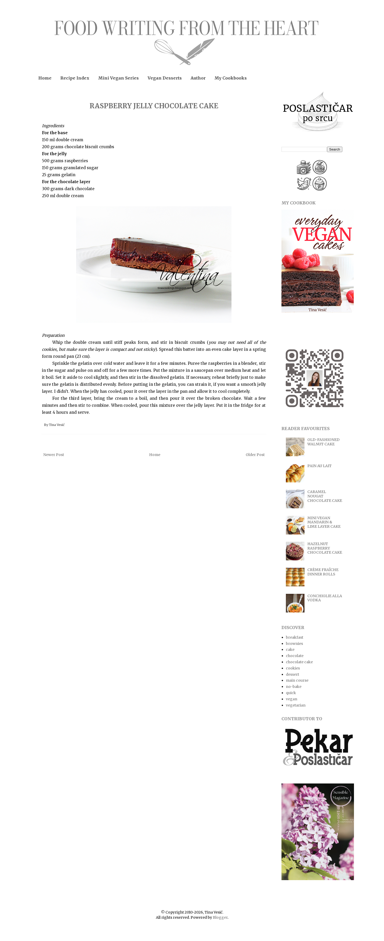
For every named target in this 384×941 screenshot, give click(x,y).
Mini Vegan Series (118, 78)
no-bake (293, 686)
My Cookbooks (230, 78)
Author (198, 78)
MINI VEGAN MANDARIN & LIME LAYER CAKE (323, 522)
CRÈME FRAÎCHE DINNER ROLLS (322, 571)
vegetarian (296, 705)
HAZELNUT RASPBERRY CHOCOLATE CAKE (324, 548)
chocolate (294, 655)
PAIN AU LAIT (319, 466)
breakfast (294, 637)
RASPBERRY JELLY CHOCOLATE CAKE (154, 106)
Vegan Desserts (165, 78)
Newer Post (53, 454)
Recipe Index (74, 78)
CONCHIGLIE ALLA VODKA (324, 598)
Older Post (255, 454)
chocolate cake (299, 662)
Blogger (220, 917)
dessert (292, 674)
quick (291, 692)
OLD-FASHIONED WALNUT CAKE (323, 441)
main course (297, 680)
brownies (294, 643)
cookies (293, 668)
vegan (291, 699)
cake (290, 649)
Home (45, 78)
